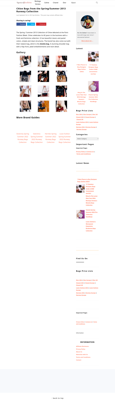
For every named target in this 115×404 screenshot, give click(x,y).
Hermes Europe (91, 127)
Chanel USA (80, 117)
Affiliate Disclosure (82, 346)
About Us (79, 352)
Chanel (55, 3)
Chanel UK (79, 119)
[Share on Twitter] (31, 24)
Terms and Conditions (83, 154)
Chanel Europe (90, 117)
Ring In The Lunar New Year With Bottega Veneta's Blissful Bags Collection (92, 200)
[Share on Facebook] (21, 24)
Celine (46, 3)
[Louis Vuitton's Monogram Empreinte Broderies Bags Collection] (80, 228)
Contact (78, 360)
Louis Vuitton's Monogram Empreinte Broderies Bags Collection (91, 226)
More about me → (87, 41)
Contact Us (90, 151)
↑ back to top (57, 398)
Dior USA (79, 114)
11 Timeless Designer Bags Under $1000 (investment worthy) (90, 188)
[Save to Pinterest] (41, 24)
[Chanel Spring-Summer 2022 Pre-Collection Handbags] (80, 214)
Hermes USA (80, 127)
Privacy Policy (80, 151)
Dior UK (95, 114)
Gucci (73, 3)
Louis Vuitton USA (82, 122)
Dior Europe (87, 114)
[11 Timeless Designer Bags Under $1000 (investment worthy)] (80, 189)
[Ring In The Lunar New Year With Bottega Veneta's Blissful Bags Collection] (80, 201)
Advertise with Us (82, 354)
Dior (64, 3)
